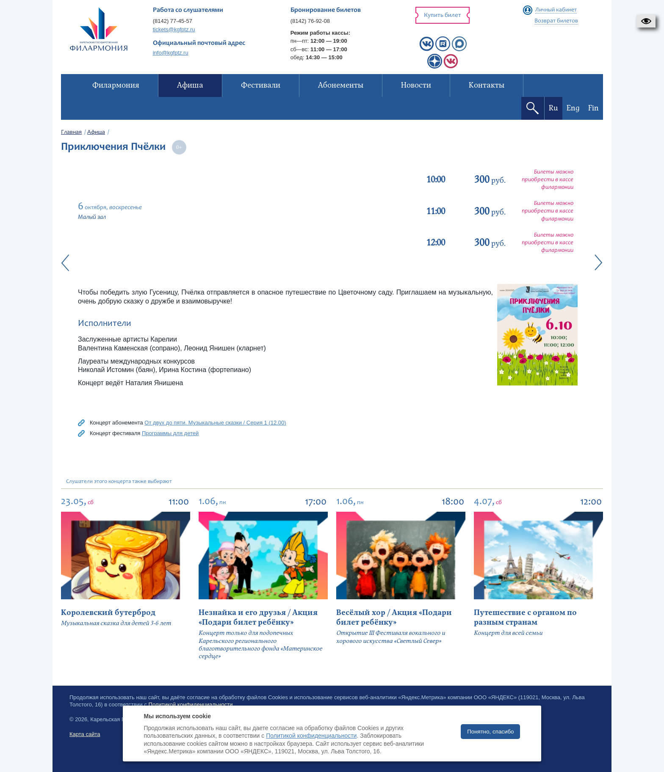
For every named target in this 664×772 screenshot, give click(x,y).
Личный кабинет (556, 10)
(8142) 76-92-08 (310, 21)
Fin (593, 108)
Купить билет (442, 15)
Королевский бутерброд (108, 613)
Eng (573, 108)
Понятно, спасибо (490, 731)
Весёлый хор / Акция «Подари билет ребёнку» (394, 617)
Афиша (96, 132)
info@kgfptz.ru (170, 53)
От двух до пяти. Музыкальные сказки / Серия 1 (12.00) (215, 422)
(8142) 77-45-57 (172, 21)
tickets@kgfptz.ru (174, 29)
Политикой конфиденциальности (311, 735)
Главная (71, 132)
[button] (646, 21)
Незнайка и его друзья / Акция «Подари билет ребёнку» (258, 617)
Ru (553, 108)
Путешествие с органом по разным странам (525, 617)
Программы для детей (170, 433)
